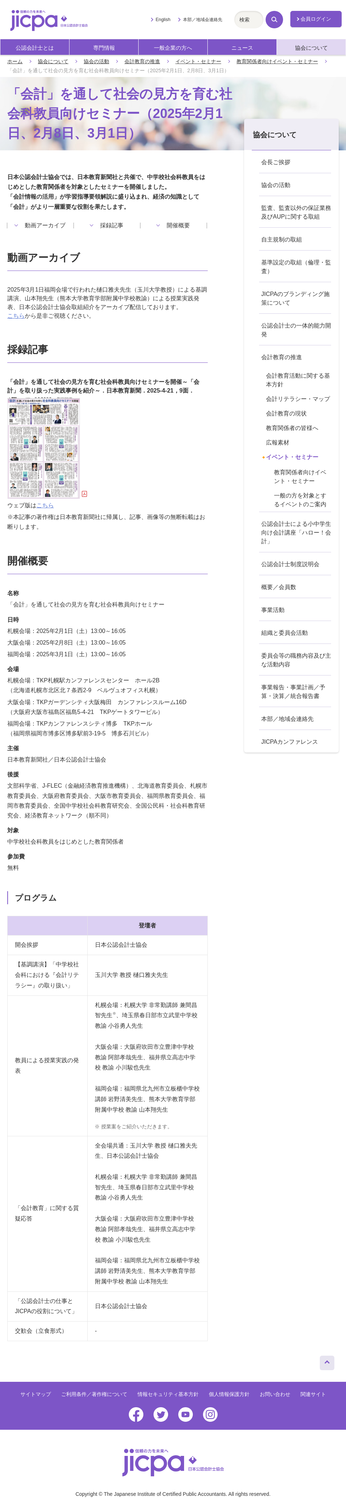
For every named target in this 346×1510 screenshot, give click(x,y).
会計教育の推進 (142, 61)
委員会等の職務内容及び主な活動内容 (296, 660)
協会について (311, 48)
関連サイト (313, 1394)
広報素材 (277, 442)
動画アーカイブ (45, 225)
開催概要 (178, 225)
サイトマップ (35, 1394)
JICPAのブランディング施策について (295, 298)
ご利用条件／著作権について (94, 1394)
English (163, 19)
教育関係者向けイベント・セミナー (277, 61)
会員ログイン (316, 19)
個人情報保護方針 (229, 1394)
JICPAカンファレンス (289, 742)
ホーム (15, 61)
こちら (16, 316)
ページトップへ (327, 1361)
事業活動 (273, 610)
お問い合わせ (275, 1394)
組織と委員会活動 (284, 633)
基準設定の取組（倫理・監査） (296, 266)
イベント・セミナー (198, 61)
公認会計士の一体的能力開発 (296, 329)
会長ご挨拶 (275, 162)
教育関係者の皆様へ (292, 428)
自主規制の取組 (281, 239)
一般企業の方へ (173, 48)
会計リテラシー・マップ (298, 399)
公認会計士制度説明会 (290, 564)
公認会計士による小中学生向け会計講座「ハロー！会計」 (296, 532)
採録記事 (111, 225)
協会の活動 (96, 61)
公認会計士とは (35, 48)
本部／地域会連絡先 (202, 19)
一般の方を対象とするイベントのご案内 (300, 499)
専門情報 (104, 48)
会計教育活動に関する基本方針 (298, 380)
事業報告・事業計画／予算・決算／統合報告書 (293, 691)
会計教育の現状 (286, 413)
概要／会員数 (278, 587)
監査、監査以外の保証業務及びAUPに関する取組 (296, 212)
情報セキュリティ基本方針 (168, 1394)
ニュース (242, 48)
